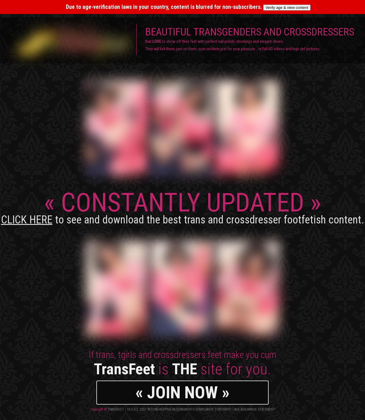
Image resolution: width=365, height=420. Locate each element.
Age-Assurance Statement (254, 409)
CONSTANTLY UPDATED (182, 206)
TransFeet (116, 409)
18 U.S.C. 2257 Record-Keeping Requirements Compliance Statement (179, 409)
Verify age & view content (286, 7)
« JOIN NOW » (182, 392)
